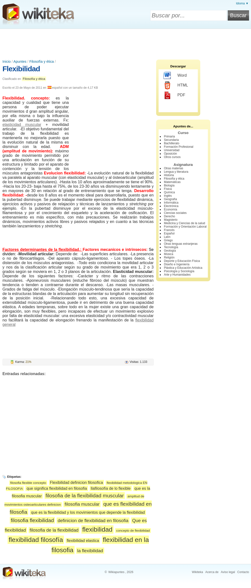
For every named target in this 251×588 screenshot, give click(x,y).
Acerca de (211, 572)
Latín (167, 237)
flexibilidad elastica (83, 541)
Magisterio (170, 219)
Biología (169, 185)
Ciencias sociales (175, 213)
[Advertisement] (125, 42)
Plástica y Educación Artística (183, 268)
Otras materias (173, 168)
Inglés (168, 195)
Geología (170, 250)
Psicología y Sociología (179, 271)
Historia (169, 175)
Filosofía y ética (41, 61)
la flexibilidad (90, 550)
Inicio (6, 61)
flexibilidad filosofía (36, 539)
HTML (175, 85)
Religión (169, 257)
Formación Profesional (178, 146)
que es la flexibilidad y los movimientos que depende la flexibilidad (88, 512)
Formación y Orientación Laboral (185, 226)
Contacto (243, 572)
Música (168, 254)
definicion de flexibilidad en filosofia (93, 520)
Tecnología (171, 247)
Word (175, 76)
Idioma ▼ (242, 3)
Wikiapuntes (116, 572)
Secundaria (171, 140)
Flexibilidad (21, 69)
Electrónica (171, 206)
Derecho (169, 216)
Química (169, 192)
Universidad (171, 150)
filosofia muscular (82, 504)
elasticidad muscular (21, 124)
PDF (174, 95)
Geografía (170, 199)
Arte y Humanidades (177, 274)
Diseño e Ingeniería (176, 264)
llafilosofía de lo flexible (111, 488)
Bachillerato (171, 143)
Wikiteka (197, 572)
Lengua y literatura (176, 171)
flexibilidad (97, 529)
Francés (169, 230)
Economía (170, 209)
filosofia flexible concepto (28, 483)
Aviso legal (228, 572)
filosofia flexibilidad (32, 520)
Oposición (170, 153)
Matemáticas (172, 182)
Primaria (169, 136)
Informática (171, 202)
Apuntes (19, 61)
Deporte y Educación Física (182, 261)
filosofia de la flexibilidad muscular (85, 495)
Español (169, 233)
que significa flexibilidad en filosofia (56, 488)
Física (168, 189)
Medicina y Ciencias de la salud (184, 223)
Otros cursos (172, 157)
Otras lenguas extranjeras (181, 243)
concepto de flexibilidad (133, 530)
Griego (168, 240)
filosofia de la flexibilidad (54, 530)
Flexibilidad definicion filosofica (76, 482)
